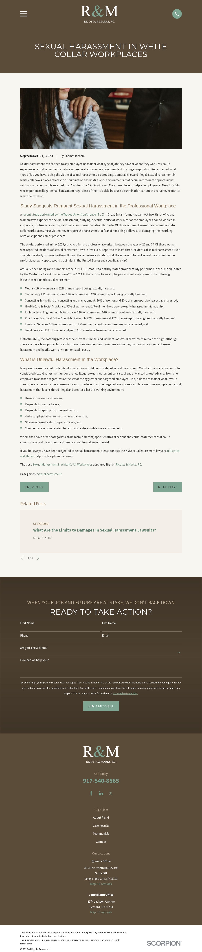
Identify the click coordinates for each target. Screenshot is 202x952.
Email (105, 635)
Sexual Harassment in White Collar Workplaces (62, 464)
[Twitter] (111, 793)
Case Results (101, 826)
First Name (27, 623)
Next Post (167, 487)
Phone (24, 635)
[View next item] (38, 558)
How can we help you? (34, 660)
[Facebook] (91, 793)
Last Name (109, 623)
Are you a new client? (33, 648)
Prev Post (34, 487)
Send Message (101, 706)
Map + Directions (101, 884)
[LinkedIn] (101, 793)
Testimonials (101, 834)
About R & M (101, 818)
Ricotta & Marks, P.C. (129, 464)
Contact (101, 842)
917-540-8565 (101, 780)
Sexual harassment (49, 474)
